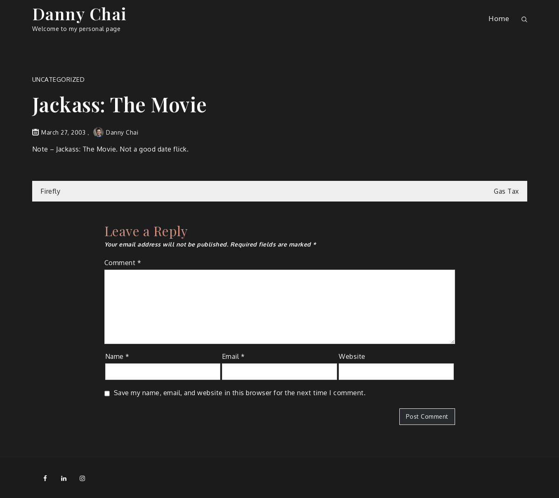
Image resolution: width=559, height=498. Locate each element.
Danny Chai (79, 13)
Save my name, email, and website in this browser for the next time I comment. (240, 393)
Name (117, 356)
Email (233, 356)
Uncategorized (58, 79)
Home (498, 18)
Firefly (50, 191)
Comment (123, 262)
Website (352, 356)
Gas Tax (506, 191)
